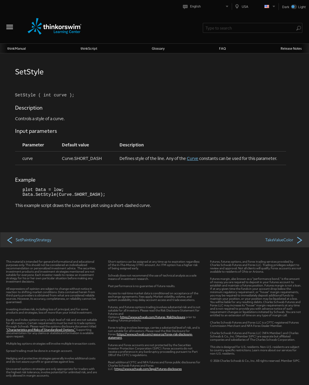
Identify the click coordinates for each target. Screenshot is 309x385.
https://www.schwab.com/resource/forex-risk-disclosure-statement (150, 335)
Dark (285, 7)
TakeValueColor (284, 239)
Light (302, 7)
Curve (192, 158)
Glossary (158, 48)
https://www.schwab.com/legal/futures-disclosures (148, 369)
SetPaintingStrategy (28, 239)
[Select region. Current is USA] (255, 6)
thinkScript (89, 48)
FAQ (222, 48)
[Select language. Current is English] (207, 6)
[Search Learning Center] (249, 28)
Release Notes (291, 48)
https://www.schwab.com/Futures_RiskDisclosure (152, 317)
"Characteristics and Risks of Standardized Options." (40, 329)
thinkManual (16, 48)
